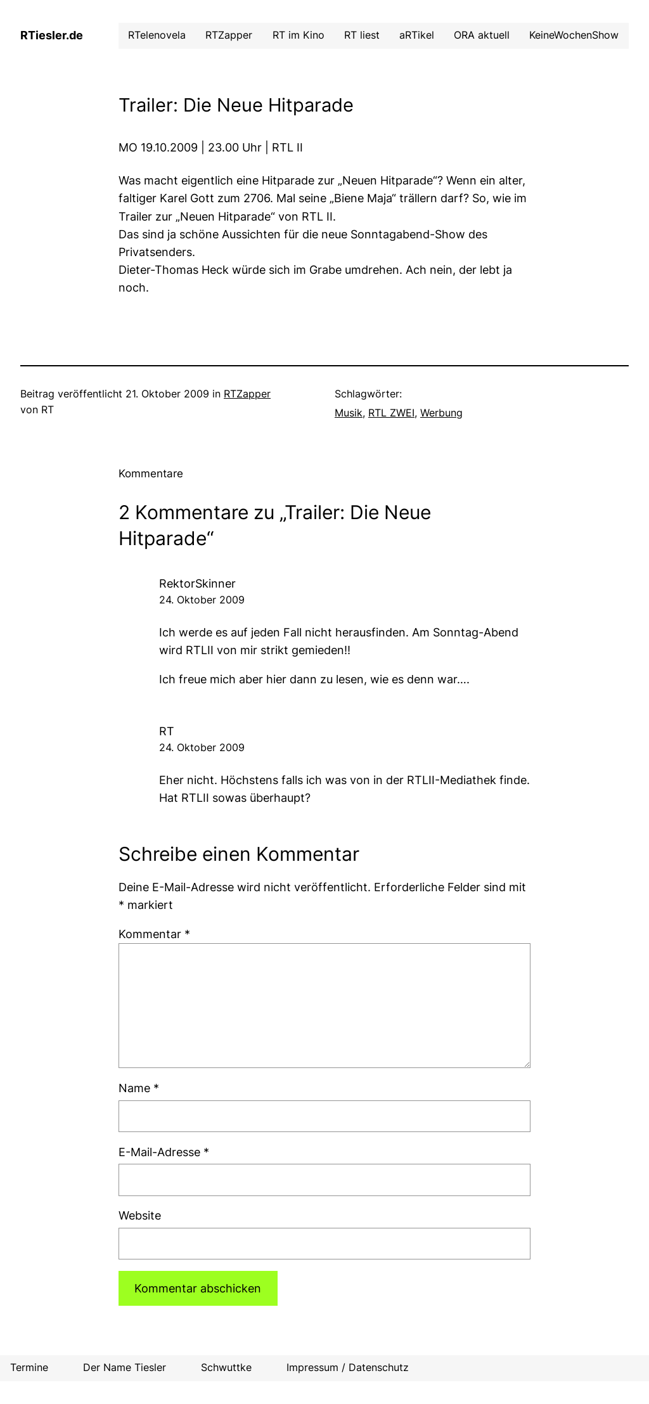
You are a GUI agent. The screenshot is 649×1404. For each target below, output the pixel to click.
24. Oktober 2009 (202, 600)
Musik (349, 413)
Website (140, 1215)
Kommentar (154, 934)
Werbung (441, 413)
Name (139, 1088)
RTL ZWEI (391, 413)
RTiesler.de (51, 35)
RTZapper (247, 394)
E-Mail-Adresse (164, 1152)
